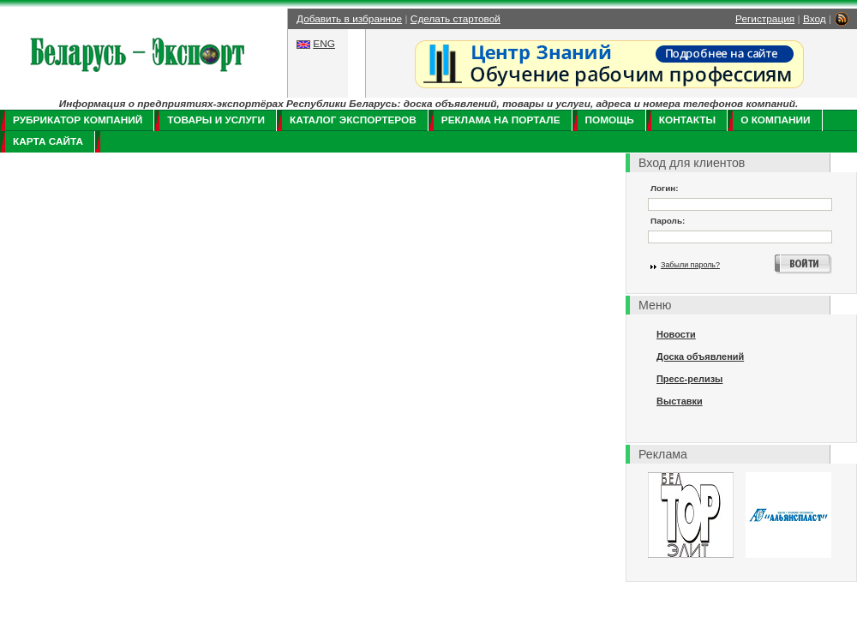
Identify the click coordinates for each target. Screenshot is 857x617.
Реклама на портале (500, 120)
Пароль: (667, 220)
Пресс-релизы (689, 379)
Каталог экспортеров (353, 120)
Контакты (687, 120)
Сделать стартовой (455, 19)
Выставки (679, 401)
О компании (775, 120)
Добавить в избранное (349, 19)
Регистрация (764, 19)
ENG (324, 44)
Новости (676, 334)
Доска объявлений (700, 356)
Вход (814, 19)
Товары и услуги (216, 120)
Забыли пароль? (690, 265)
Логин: (664, 188)
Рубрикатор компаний (77, 120)
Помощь (609, 120)
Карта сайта (48, 141)
